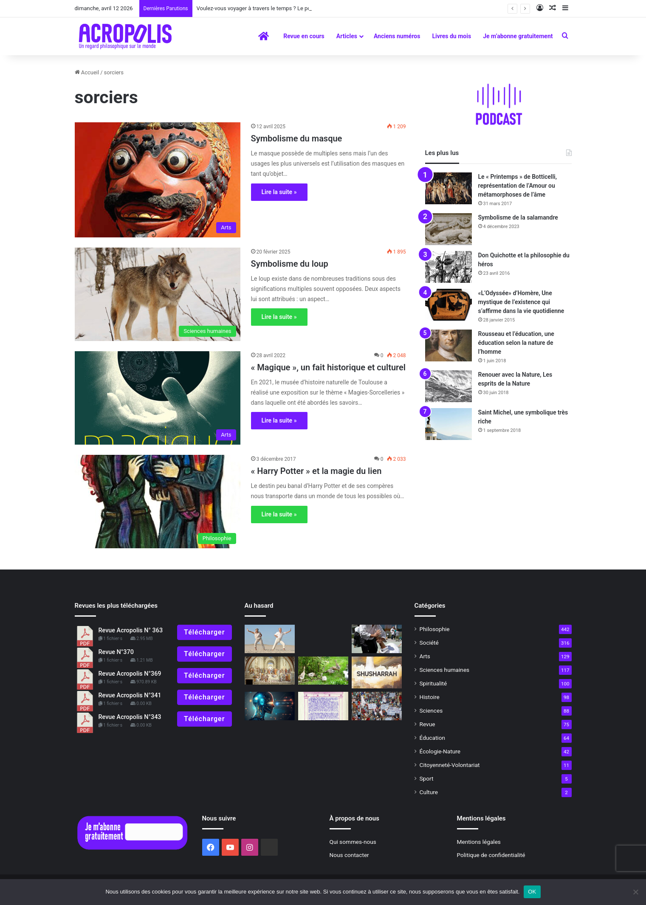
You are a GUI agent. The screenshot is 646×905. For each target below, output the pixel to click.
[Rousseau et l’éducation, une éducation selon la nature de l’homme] (448, 345)
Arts (425, 656)
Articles (346, 36)
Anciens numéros (397, 36)
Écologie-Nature (440, 751)
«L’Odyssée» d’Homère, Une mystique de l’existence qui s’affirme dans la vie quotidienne (521, 302)
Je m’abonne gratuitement (518, 36)
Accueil (87, 72)
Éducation (433, 737)
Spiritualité (433, 683)
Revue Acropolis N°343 (130, 717)
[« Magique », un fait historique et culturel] (157, 398)
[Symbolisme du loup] (157, 294)
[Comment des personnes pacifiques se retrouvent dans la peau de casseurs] (377, 706)
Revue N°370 (116, 652)
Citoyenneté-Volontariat (450, 764)
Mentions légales (479, 841)
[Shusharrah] (377, 673)
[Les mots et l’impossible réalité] (270, 706)
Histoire (430, 697)
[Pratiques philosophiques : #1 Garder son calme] (377, 639)
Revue (427, 724)
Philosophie (435, 629)
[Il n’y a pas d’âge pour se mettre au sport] (270, 639)
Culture (429, 792)
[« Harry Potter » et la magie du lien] (157, 501)
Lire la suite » (279, 192)
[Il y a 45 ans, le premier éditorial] (323, 706)
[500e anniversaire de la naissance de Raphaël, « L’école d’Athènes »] (270, 671)
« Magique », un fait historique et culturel (328, 367)
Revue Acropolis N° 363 (131, 630)
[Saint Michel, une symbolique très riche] (448, 424)
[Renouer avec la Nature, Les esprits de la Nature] (448, 386)
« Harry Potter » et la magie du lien (316, 471)
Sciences (431, 710)
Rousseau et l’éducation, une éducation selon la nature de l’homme (516, 342)
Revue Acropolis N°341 (130, 695)
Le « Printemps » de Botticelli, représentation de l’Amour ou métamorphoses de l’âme (517, 185)
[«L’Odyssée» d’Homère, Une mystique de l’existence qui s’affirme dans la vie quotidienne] (448, 305)
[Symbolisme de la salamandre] (448, 229)
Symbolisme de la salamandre (518, 217)
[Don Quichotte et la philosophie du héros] (448, 267)
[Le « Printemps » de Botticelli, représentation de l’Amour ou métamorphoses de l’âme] (448, 188)
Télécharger (204, 632)
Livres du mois (451, 36)
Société (429, 642)
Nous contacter (349, 854)
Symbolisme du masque (296, 138)
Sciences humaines (445, 669)
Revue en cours (303, 36)
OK (532, 891)
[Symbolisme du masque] (157, 179)
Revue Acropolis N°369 (130, 673)
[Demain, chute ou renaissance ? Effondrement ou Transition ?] (323, 671)
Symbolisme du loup (289, 264)
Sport (427, 778)
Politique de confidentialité (491, 854)
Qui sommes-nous (353, 841)
